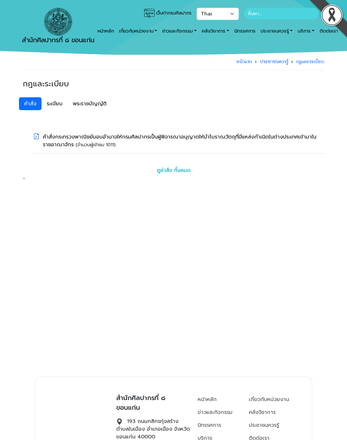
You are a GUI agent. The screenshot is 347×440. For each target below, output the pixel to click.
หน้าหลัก (207, 399)
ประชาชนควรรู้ (274, 61)
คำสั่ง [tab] (30, 104)
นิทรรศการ (245, 30)
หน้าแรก (244, 61)
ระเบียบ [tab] (54, 104)
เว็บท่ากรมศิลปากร (168, 13)
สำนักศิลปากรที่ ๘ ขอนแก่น (58, 26)
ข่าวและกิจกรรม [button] (177, 30)
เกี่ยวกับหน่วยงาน (269, 399)
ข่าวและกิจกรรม (215, 412)
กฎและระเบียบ (310, 61)
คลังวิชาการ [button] (213, 30)
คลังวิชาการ (262, 412)
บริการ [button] (304, 30)
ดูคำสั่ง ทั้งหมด (174, 170)
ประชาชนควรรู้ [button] (275, 30)
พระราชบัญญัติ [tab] (90, 104)
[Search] (281, 13)
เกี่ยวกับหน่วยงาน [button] (136, 30)
